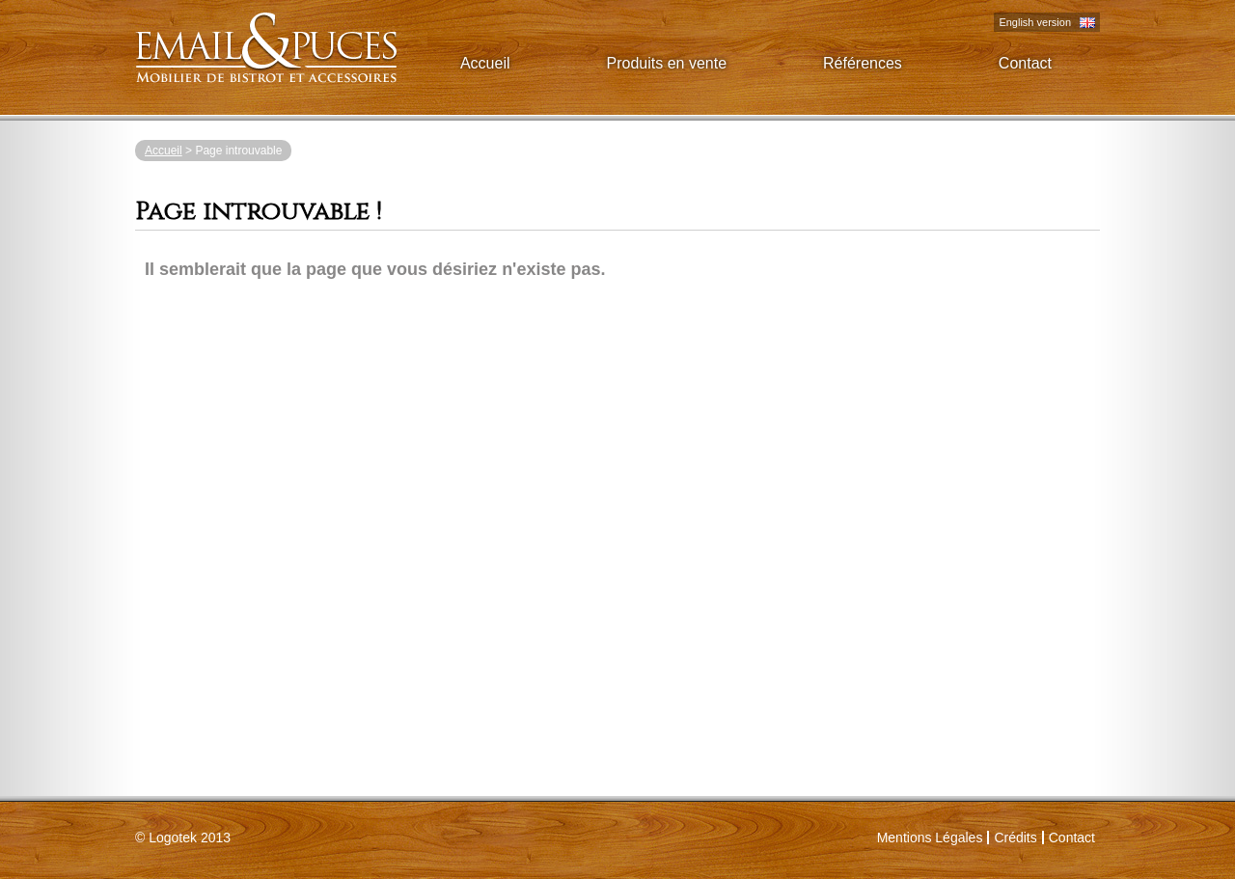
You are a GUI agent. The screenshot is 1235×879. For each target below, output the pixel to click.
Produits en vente (667, 63)
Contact (1025, 63)
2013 (190, 837)
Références (862, 63)
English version (1035, 22)
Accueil (485, 63)
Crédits (1015, 837)
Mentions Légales (930, 837)
